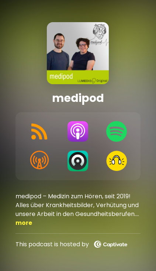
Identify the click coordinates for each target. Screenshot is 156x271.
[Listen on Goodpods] (117, 161)
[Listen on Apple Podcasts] (78, 131)
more (23, 223)
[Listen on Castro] (78, 161)
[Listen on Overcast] (39, 161)
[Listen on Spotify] (117, 131)
